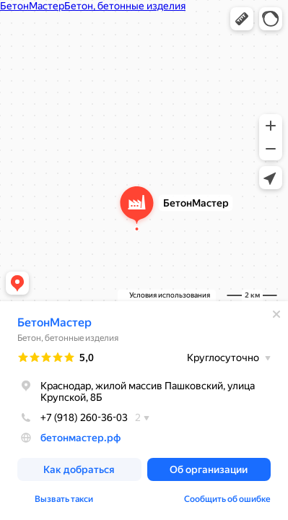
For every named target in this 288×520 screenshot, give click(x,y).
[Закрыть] (276, 314)
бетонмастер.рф (80, 437)
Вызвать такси (64, 499)
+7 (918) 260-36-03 (72, 417)
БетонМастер (54, 322)
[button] (241, 18)
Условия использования (169, 295)
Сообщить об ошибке (227, 499)
